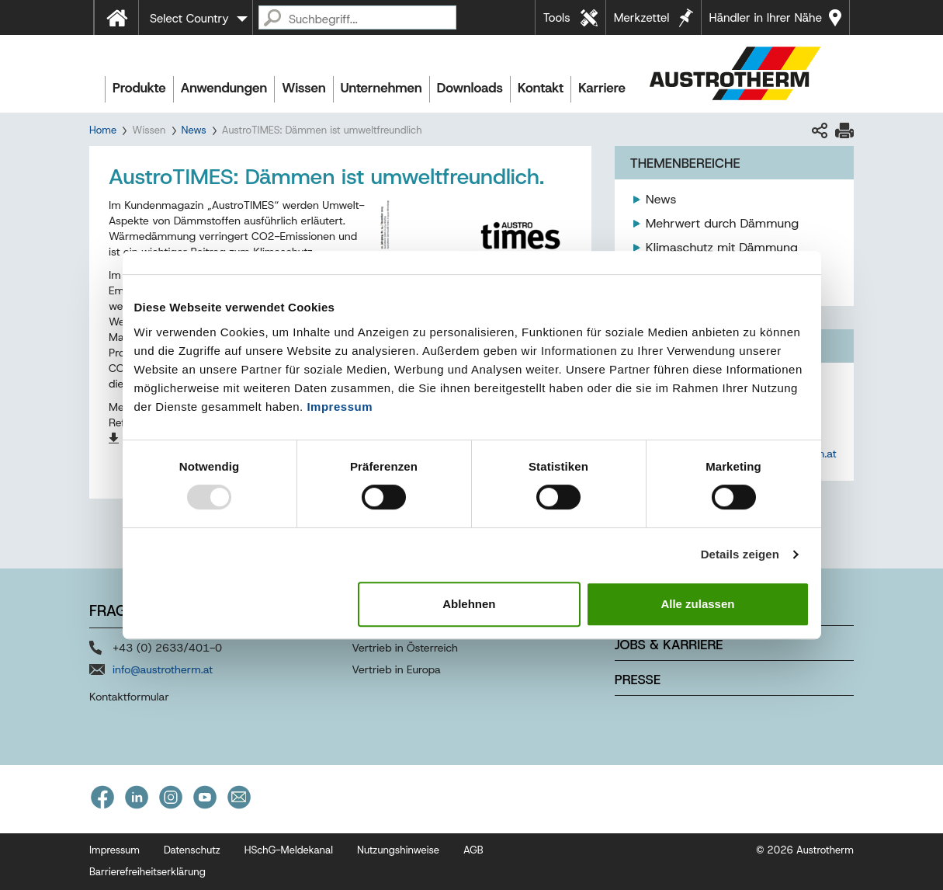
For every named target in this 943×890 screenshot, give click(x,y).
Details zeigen (740, 554)
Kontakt (540, 87)
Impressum (340, 406)
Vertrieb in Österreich (405, 648)
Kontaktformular (129, 697)
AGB (473, 850)
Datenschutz (192, 850)
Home (102, 130)
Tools (556, 18)
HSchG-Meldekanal (288, 850)
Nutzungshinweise (398, 850)
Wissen (303, 87)
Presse (637, 679)
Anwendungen (224, 87)
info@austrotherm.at (163, 669)
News (194, 130)
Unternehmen (381, 87)
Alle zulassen (697, 603)
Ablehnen (468, 603)
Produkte (139, 87)
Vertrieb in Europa (396, 669)
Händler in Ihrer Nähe (765, 18)
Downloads (470, 87)
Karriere (602, 87)
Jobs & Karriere (669, 644)
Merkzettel (642, 18)
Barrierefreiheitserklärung (147, 871)
